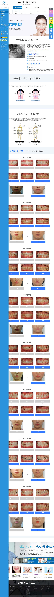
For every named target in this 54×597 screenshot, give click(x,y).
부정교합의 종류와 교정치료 (13, 588)
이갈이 (34, 590)
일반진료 (34, 586)
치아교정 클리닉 (12, 586)
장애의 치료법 (27, 594)
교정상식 (11, 589)
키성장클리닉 (21, 589)
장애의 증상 (27, 590)
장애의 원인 (27, 591)
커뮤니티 (42, 586)
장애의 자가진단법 (28, 592)
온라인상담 (48, 586)
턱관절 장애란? (27, 588)
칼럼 (41, 589)
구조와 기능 (27, 589)
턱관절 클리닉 (28, 586)
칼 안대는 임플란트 (35, 588)
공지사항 (42, 588)
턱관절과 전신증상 (28, 593)
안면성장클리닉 (21, 588)
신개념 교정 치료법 (12, 590)
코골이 (34, 589)
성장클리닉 (21, 586)
